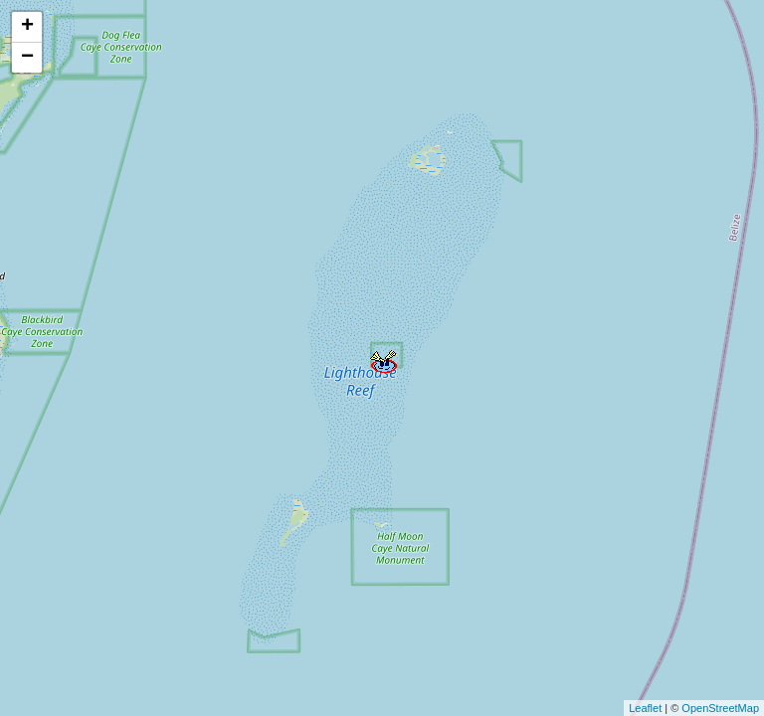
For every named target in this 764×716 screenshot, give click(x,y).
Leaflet (645, 708)
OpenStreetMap (720, 708)
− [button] (27, 58)
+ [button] (27, 27)
